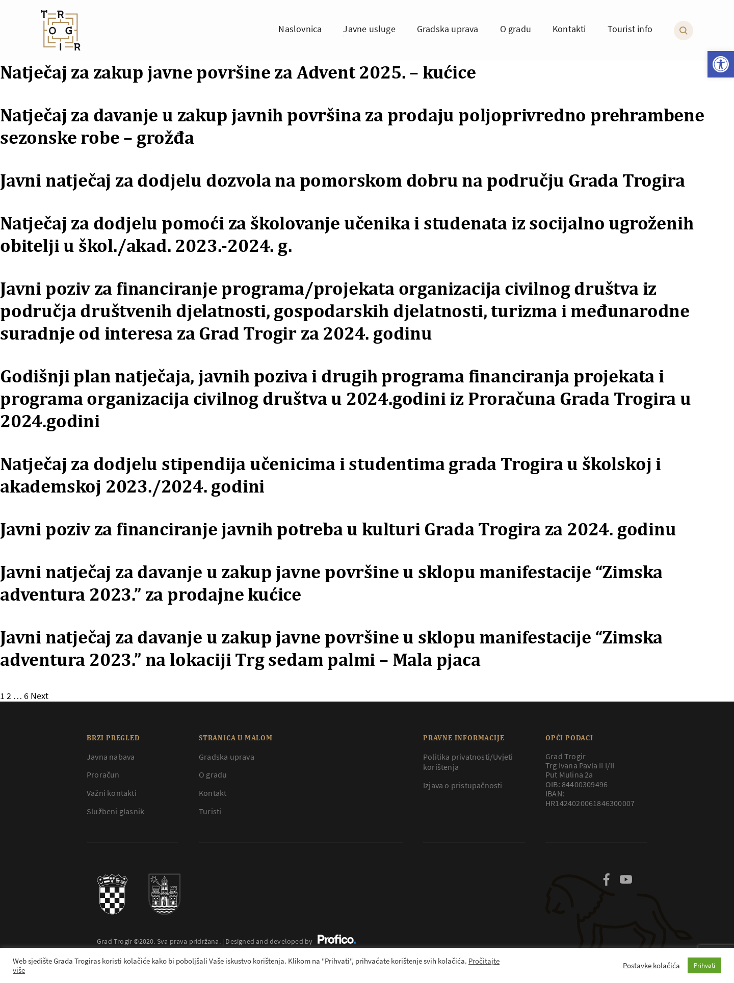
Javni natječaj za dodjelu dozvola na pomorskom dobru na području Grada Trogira (342, 180)
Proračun (103, 774)
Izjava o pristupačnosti (463, 785)
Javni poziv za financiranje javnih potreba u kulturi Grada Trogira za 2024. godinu (338, 528)
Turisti (210, 811)
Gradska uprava (226, 757)
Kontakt (212, 793)
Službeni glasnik (115, 811)
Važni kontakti (112, 793)
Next (39, 696)
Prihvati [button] (704, 965)
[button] (720, 64)
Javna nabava (111, 757)
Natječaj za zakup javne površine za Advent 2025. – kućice (238, 72)
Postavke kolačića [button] (651, 965)
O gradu (213, 774)
